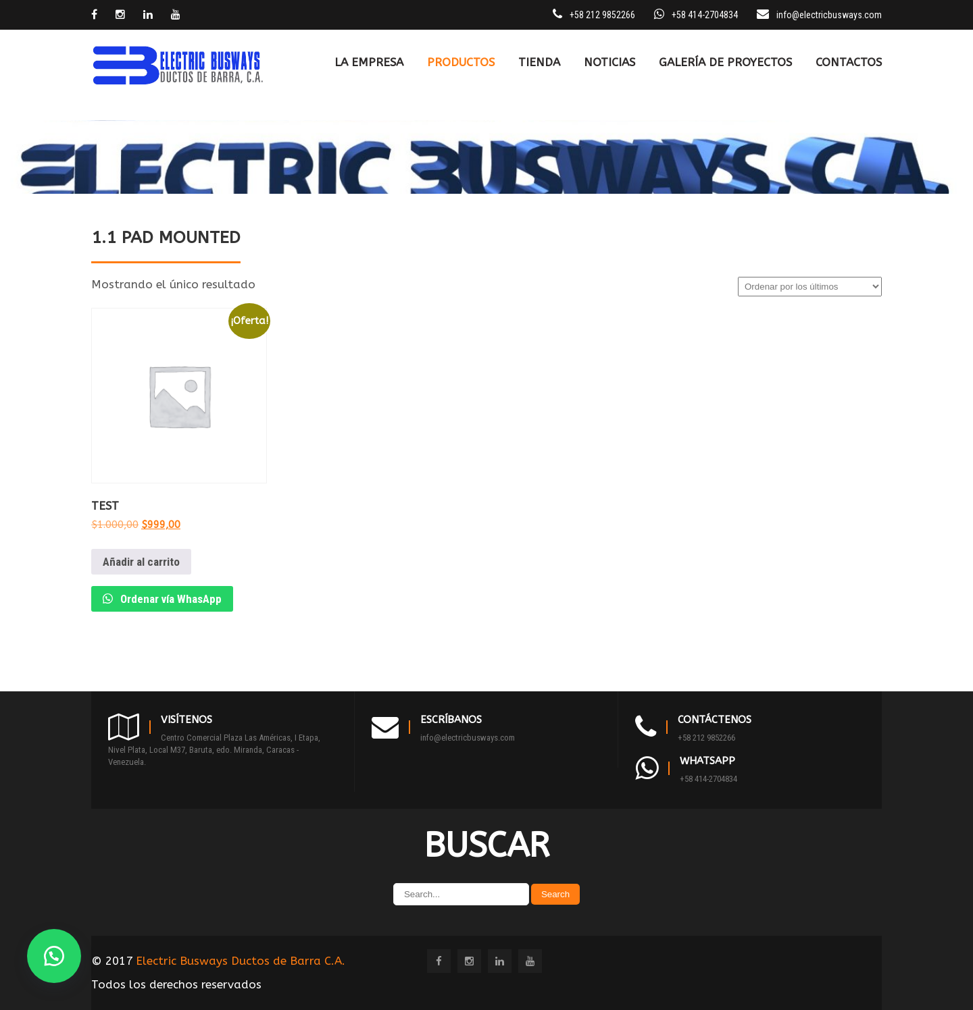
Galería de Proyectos (725, 62)
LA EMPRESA (368, 62)
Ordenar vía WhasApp (170, 599)
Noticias (609, 62)
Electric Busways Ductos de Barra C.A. (240, 960)
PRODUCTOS (461, 62)
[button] (54, 956)
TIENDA (539, 62)
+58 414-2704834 (708, 779)
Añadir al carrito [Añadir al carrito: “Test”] (141, 561)
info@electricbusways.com (829, 14)
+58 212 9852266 (706, 738)
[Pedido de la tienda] (810, 286)
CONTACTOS (849, 62)
